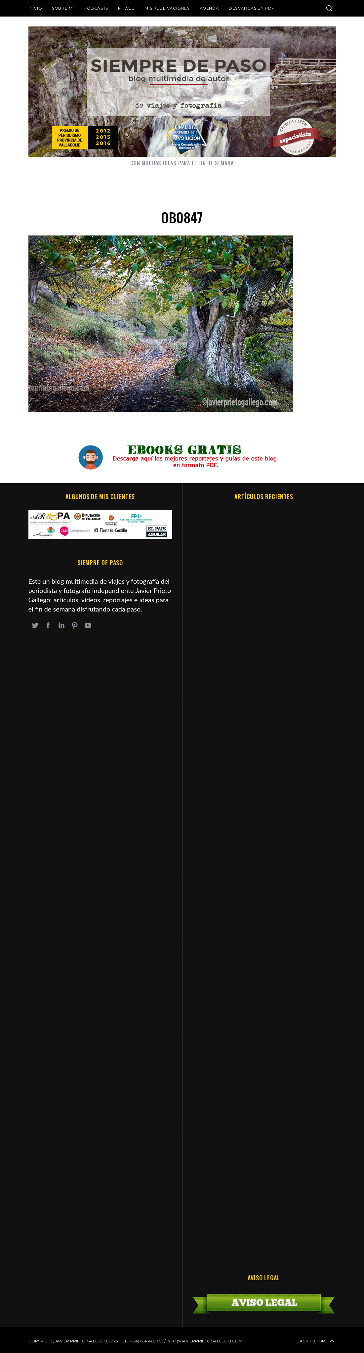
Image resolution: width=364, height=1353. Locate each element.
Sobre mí (63, 8)
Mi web (126, 8)
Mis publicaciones (166, 8)
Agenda (209, 8)
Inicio (35, 8)
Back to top (316, 1341)
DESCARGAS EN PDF (251, 8)
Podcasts (96, 8)
